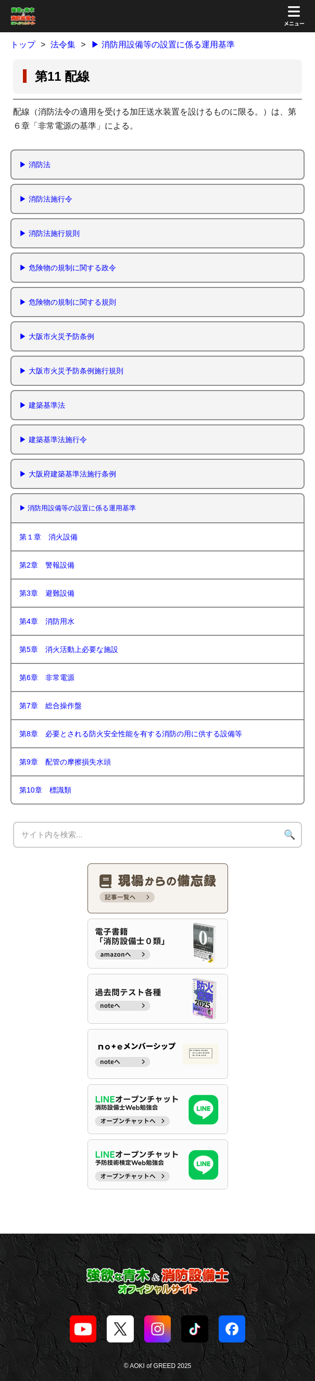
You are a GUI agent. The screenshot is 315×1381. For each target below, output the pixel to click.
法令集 (63, 44)
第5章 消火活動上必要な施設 (68, 649)
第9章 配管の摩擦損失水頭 (65, 762)
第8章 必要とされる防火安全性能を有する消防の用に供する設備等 (130, 734)
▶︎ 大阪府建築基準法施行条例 (67, 474)
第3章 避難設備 (46, 593)
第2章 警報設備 (46, 565)
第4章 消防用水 (46, 621)
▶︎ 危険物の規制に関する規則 (67, 302)
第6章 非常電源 (46, 677)
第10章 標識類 (45, 790)
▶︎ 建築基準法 (42, 405)
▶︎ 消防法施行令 (45, 199)
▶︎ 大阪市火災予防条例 (56, 336)
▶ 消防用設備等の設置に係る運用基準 (163, 44)
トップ (22, 44)
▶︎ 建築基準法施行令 (53, 439)
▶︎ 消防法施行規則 (49, 233)
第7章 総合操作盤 (50, 705)
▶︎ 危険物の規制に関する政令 (67, 267)
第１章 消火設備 (48, 537)
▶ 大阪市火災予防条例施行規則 (71, 371)
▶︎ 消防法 (35, 164)
